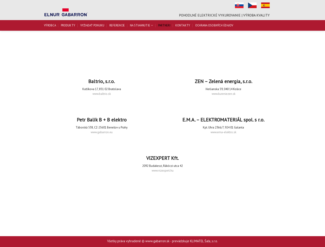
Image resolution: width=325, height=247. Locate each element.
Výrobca (50, 25)
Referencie (117, 25)
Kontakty (182, 25)
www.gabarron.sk (157, 241)
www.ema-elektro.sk (223, 132)
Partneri (164, 25)
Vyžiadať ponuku (92, 25)
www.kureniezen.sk (223, 94)
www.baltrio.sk (102, 94)
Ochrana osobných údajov (214, 25)
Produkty (68, 25)
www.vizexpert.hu (163, 170)
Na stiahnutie (141, 25)
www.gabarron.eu (102, 132)
